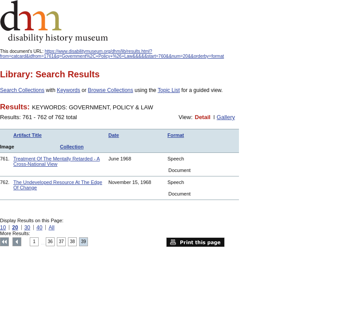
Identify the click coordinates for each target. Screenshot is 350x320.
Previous (16, 241)
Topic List (169, 90)
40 (39, 227)
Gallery (226, 117)
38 (72, 241)
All (51, 227)
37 (61, 241)
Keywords (68, 90)
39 (83, 241)
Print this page (195, 242)
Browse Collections (110, 90)
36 (50, 241)
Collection (72, 146)
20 (15, 227)
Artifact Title (27, 135)
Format (175, 135)
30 (27, 227)
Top (4, 241)
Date (113, 135)
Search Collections (22, 90)
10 (3, 227)
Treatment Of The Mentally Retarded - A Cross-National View (56, 161)
